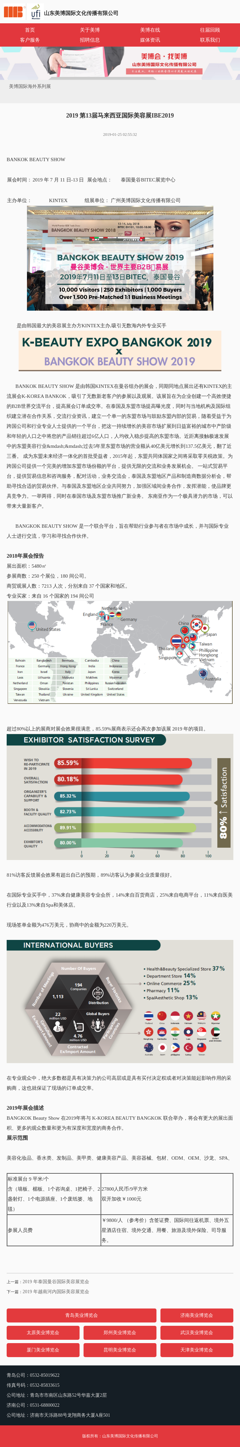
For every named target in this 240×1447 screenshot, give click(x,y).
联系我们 (210, 40)
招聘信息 (90, 40)
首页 (30, 30)
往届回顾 (210, 30)
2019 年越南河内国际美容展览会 (56, 1291)
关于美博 (90, 30)
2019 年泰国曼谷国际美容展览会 (56, 1281)
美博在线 (150, 30)
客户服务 (30, 40)
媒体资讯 (150, 40)
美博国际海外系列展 (30, 86)
